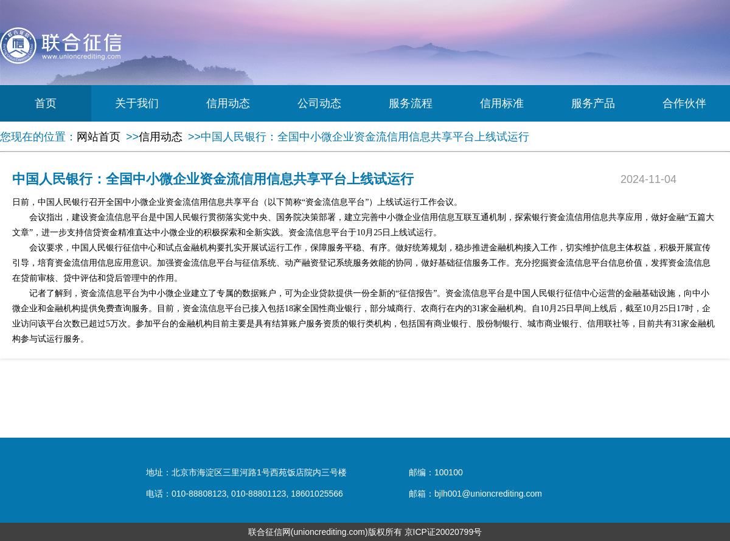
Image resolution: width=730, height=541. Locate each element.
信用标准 (502, 103)
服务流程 (411, 103)
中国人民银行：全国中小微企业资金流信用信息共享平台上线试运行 (365, 137)
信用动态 (228, 103)
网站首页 (98, 137)
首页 (46, 103)
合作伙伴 (684, 103)
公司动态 (319, 103)
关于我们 (137, 103)
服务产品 (593, 103)
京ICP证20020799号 (443, 532)
